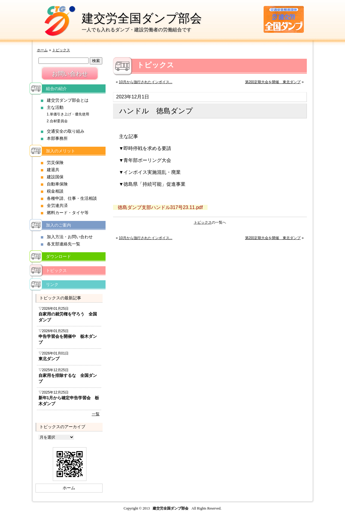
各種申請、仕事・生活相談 (72, 198)
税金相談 (55, 191)
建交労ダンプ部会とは (68, 100)
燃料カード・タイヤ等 (68, 212)
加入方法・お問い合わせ (70, 236)
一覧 (96, 414)
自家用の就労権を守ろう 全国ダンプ (67, 317)
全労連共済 (57, 205)
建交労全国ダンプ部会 (142, 18)
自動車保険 (57, 184)
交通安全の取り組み (65, 131)
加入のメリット (60, 150)
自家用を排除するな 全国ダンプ (67, 378)
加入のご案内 (58, 225)
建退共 (53, 169)
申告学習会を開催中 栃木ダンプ (67, 339)
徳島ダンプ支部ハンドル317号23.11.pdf (160, 207)
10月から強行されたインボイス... (145, 82)
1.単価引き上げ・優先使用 (68, 114)
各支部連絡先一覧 (63, 244)
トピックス (61, 50)
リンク (52, 284)
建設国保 (55, 176)
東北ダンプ (48, 358)
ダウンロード (58, 256)
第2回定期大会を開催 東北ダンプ (273, 82)
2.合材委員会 (57, 121)
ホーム (42, 50)
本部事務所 (57, 138)
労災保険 (55, 162)
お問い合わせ (70, 73)
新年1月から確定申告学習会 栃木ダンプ (68, 400)
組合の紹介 (56, 88)
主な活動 (55, 107)
